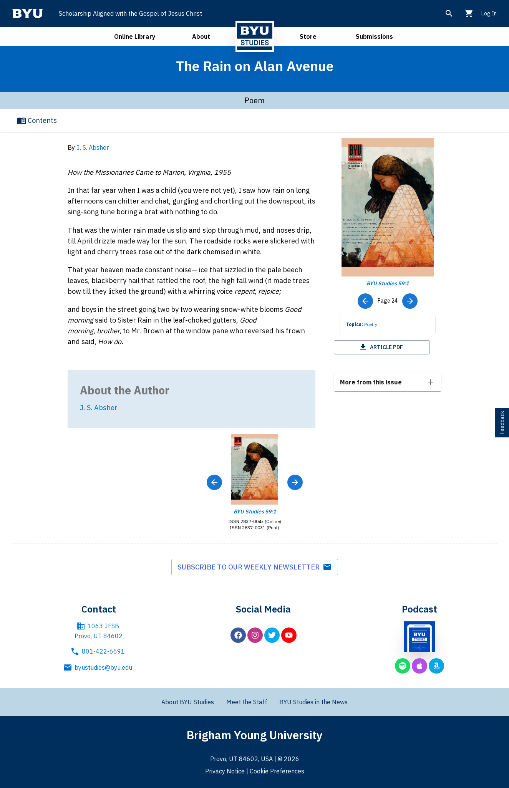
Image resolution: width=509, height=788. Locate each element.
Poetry (370, 324)
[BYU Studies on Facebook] (238, 635)
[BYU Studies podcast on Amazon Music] (436, 666)
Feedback (502, 422)
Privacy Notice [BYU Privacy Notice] (225, 771)
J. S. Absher (92, 147)
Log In (489, 13)
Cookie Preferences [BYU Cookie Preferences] (277, 771)
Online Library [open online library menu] (134, 36)
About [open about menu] (201, 36)
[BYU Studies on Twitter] (272, 635)
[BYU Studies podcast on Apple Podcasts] (419, 666)
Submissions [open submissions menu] (374, 36)
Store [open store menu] (308, 36)
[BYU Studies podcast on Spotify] (402, 666)
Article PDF (380, 347)
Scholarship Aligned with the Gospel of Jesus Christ (130, 13)
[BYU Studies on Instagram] (255, 635)
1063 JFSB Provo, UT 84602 (99, 630)
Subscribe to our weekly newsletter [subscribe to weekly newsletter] (254, 566)
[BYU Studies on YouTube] (289, 635)
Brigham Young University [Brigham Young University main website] (255, 734)
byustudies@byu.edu (98, 667)
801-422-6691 (99, 651)
